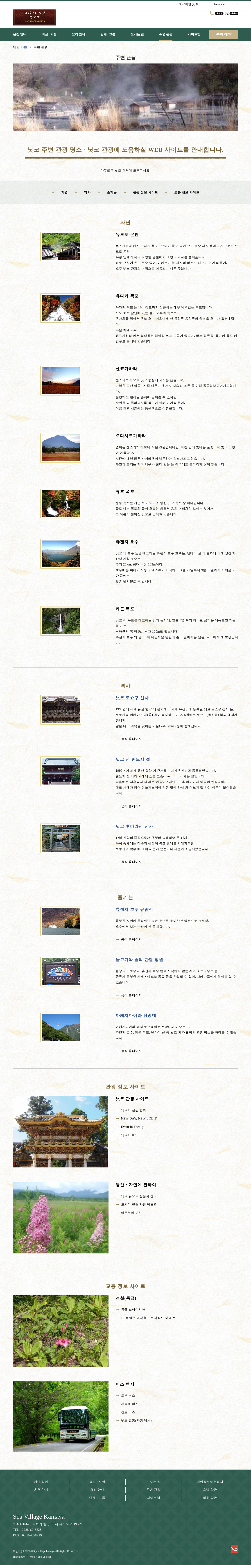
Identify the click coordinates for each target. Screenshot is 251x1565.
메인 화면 (41, 1482)
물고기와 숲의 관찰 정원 (139, 959)
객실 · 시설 (97, 1482)
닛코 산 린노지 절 (133, 759)
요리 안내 (97, 1489)
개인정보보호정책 (210, 1482)
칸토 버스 (125, 1412)
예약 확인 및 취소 (190, 4)
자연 (60, 192)
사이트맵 (153, 1497)
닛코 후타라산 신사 (134, 826)
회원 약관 (210, 1497)
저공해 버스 (127, 1404)
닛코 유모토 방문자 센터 (136, 1196)
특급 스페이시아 (130, 1309)
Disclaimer (19, 1556)
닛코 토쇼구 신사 (132, 698)
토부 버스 (125, 1395)
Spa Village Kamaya (39, 1516)
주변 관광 (154, 1489)
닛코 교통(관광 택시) (134, 1420)
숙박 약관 (210, 1489)
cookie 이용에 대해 (40, 1556)
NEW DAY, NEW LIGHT (136, 1118)
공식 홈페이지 (129, 739)
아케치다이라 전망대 (136, 1015)
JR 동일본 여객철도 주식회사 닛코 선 (146, 1318)
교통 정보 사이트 (182, 192)
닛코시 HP (126, 1135)
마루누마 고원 (129, 1212)
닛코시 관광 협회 (131, 1110)
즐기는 (107, 192)
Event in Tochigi (130, 1127)
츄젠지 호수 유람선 (134, 909)
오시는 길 (154, 1482)
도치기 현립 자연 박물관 (136, 1204)
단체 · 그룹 (97, 1497)
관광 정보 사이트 (141, 192)
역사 (82, 192)
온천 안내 (41, 1489)
